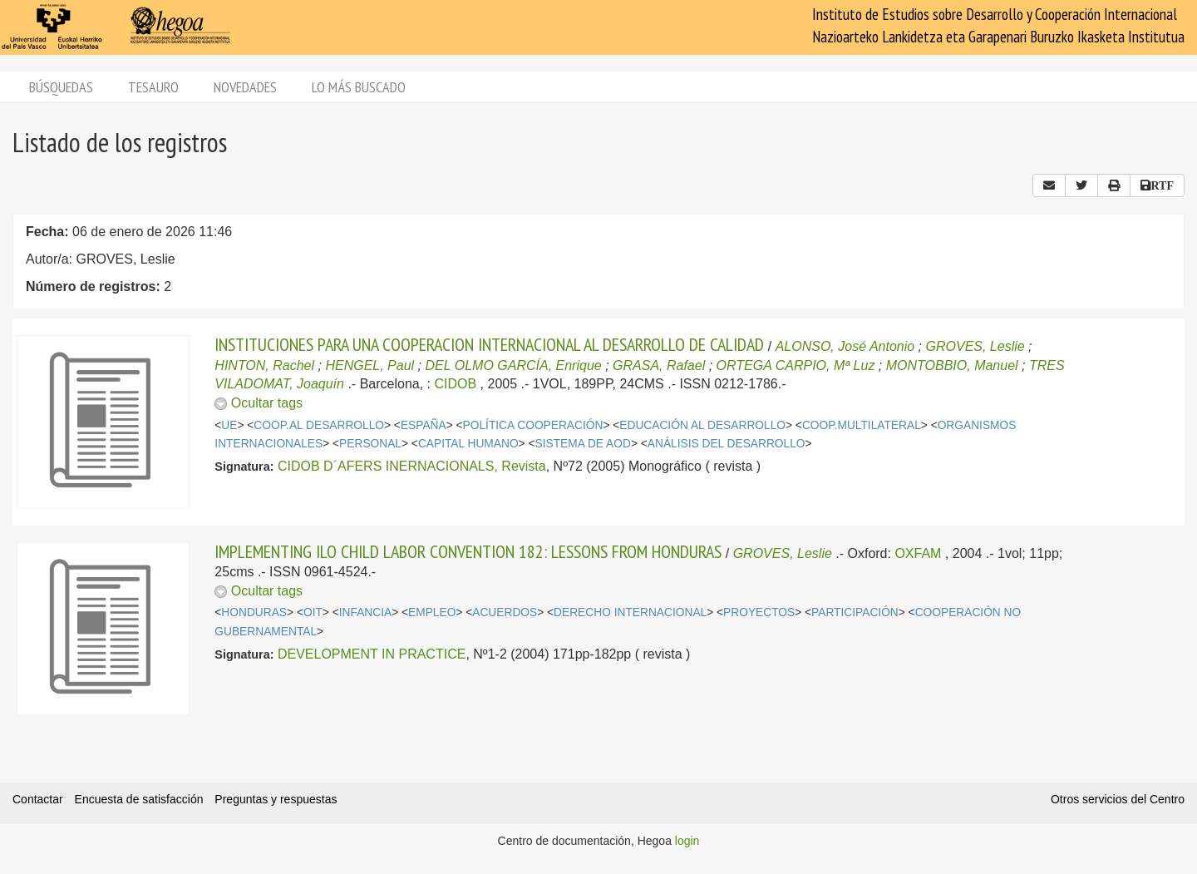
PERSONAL (370, 443)
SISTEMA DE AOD (583, 443)
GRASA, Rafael (659, 365)
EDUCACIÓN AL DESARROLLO (702, 425)
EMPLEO (432, 612)
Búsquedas (61, 86)
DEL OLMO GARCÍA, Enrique (513, 365)
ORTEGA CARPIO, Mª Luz (796, 365)
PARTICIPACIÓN (855, 612)
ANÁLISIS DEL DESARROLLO (726, 443)
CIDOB (455, 384)
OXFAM (917, 553)
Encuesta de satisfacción (139, 799)
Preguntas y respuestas (275, 799)
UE (229, 425)
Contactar (37, 799)
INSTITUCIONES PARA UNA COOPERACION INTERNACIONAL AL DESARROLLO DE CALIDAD (489, 344)
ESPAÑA (423, 425)
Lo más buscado (359, 86)
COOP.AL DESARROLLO (319, 425)
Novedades (245, 86)
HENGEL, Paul (369, 365)
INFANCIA (365, 612)
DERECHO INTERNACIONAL (630, 612)
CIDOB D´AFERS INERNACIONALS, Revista (412, 466)
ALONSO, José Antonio (845, 346)
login (687, 840)
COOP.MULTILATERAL (861, 425)
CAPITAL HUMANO (468, 443)
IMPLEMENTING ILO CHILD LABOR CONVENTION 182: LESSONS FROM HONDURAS (468, 551)
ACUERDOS (504, 612)
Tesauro (153, 86)
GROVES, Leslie (975, 346)
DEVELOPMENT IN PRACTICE (372, 654)
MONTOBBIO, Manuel (952, 365)
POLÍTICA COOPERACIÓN (533, 425)
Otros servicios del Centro (1118, 799)
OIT (313, 612)
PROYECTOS (759, 612)
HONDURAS (254, 612)
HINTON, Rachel (264, 365)
